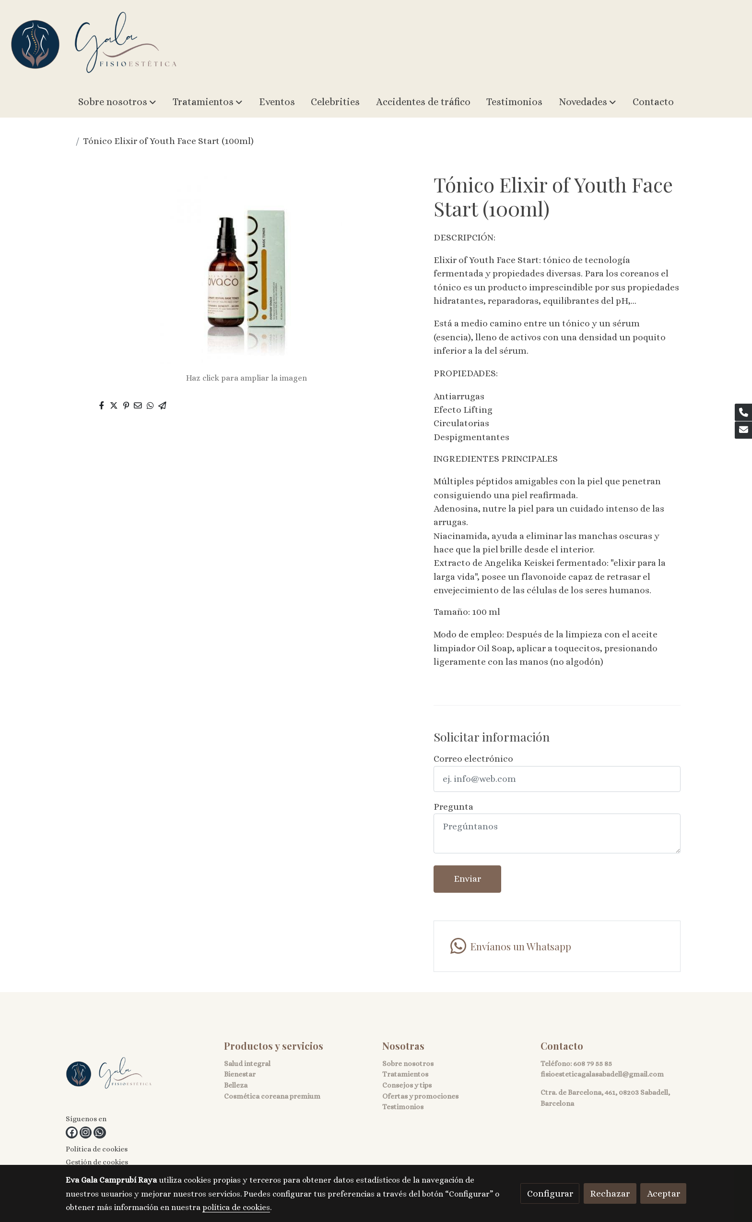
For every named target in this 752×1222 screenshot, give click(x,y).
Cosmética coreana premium (272, 1096)
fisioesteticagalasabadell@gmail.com (602, 1074)
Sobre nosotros (408, 1063)
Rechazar (610, 1193)
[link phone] (743, 412)
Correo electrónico (473, 759)
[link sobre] (139, 1076)
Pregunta (453, 807)
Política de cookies (97, 1149)
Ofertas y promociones (420, 1096)
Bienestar (240, 1074)
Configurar (550, 1193)
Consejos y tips (407, 1085)
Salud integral (247, 1063)
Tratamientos (405, 1074)
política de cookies (236, 1207)
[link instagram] (86, 1132)
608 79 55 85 (592, 1063)
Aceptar (663, 1193)
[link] (94, 43)
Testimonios (402, 1106)
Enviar (467, 879)
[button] (117, 102)
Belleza (235, 1085)
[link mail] (743, 430)
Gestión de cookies (97, 1162)
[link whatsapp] (100, 1132)
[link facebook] (71, 1132)
